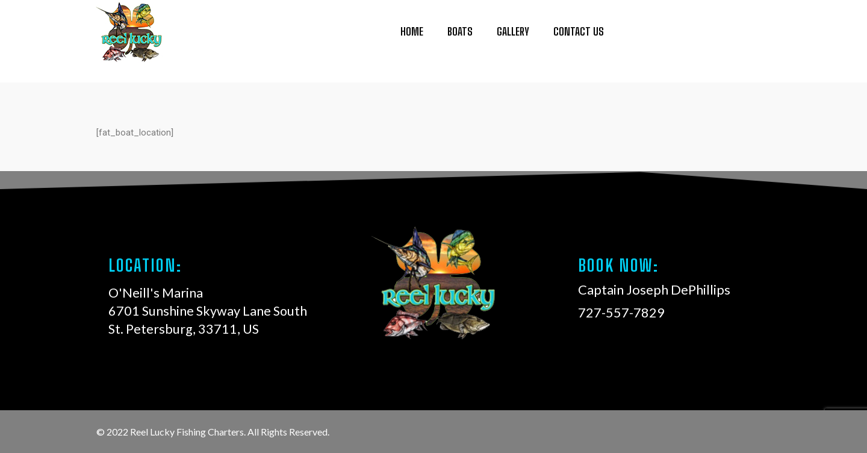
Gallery (513, 27)
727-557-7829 (716, 34)
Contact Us (578, 27)
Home (411, 27)
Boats (460, 27)
